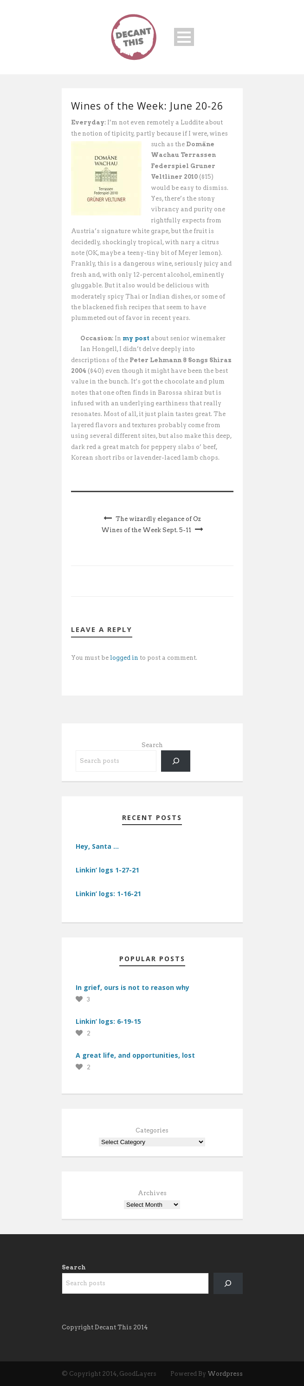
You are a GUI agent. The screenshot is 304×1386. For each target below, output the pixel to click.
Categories (152, 1130)
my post (136, 338)
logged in (124, 657)
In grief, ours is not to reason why (132, 987)
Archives (152, 1193)
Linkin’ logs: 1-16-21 (108, 893)
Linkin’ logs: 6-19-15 (108, 1021)
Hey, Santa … (97, 846)
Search (152, 745)
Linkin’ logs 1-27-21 (107, 869)
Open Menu (184, 37)
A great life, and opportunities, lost (135, 1055)
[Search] (175, 760)
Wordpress (225, 1373)
